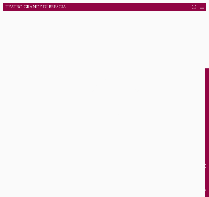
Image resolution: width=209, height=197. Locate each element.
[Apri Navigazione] (202, 7)
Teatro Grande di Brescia (35, 7)
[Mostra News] (194, 7)
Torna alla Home (102, 115)
